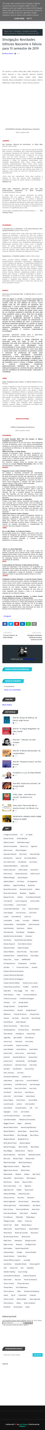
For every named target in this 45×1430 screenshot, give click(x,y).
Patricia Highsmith (9, 1201)
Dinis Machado (8, 932)
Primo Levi (28, 1221)
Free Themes (23, 1424)
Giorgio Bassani (31, 1010)
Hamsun (6, 1018)
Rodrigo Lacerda (30, 1240)
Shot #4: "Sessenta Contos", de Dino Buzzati (27, 763)
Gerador (20, 1010)
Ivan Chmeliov (8, 1045)
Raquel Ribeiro (34, 1229)
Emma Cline (7, 959)
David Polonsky (9, 928)
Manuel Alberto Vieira (11, 1127)
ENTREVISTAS (26, 959)
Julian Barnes (29, 1092)
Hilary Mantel (8, 1034)
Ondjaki (19, 1190)
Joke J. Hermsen (9, 1073)
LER (31, 1108)
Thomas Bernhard (23, 1283)
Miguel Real (26, 1166)
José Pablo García (21, 1084)
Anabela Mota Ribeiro (11, 866)
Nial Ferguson (31, 1178)
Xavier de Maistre (29, 1303)
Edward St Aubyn (23, 948)
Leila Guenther (30, 1104)
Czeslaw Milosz (8, 924)
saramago (27, 1260)
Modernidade (8, 1174)
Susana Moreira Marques (12, 1276)
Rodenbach (18, 1240)
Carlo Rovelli (8, 901)
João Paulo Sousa (21, 1065)
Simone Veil (14, 1268)
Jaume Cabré (8, 1053)
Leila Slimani (8, 1108)
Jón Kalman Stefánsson (11, 1077)
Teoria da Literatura (30, 1279)
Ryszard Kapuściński (22, 1248)
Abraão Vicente (9, 838)
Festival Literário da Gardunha (14, 971)
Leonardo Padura (21, 1108)
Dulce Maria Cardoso (25, 944)
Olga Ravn (28, 1186)
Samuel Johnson (9, 1256)
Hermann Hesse (23, 1030)
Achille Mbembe (22, 838)
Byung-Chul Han (9, 897)
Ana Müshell (22, 862)
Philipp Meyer (30, 1217)
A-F (22, 835)
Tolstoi (6, 1295)
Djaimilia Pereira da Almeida (13, 936)
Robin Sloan (7, 1240)
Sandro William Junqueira (12, 1260)
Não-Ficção (36, 1174)
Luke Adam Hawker (10, 1119)
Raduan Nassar (27, 1225)
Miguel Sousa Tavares (11, 1170)
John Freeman (29, 1069)
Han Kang (15, 1018)
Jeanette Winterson (19, 1057)
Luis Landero (27, 1116)
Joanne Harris (8, 1061)
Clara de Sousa (21, 913)
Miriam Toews (25, 1170)
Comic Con (27, 916)
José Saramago (35, 1084)
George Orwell (23, 1002)
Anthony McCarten (21, 874)
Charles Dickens (33, 909)
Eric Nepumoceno (9, 963)
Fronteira (7, 1002)
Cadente (20, 897)
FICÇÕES (25, 987)
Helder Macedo (21, 1022)
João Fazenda (20, 1061)
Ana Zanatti (33, 862)
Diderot (29, 928)
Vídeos (18, 1303)
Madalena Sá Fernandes (27, 1119)
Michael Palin (30, 1158)
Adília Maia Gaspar (23, 842)
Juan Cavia (32, 1088)
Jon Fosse (20, 1073)
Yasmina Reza (18, 1307)
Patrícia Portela (23, 1201)
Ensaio (16, 959)
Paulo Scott (35, 1209)
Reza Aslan (34, 1233)
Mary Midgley (8, 1151)
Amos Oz (18, 858)
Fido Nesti (35, 987)
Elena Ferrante (22, 952)
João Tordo (33, 1065)
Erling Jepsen (22, 963)
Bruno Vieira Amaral (10, 893)
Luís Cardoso (25, 1112)
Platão (20, 1221)
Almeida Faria (8, 858)
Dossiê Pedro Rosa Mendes (23, 940)
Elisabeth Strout (9, 956)
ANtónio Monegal (9, 877)
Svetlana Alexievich (29, 1276)
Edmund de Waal (9, 948)
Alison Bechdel (35, 854)
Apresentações (23, 877)
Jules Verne (18, 1092)
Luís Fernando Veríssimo (12, 1116)
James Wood (33, 1049)
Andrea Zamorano (9, 870)
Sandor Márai (22, 1256)
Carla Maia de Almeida (33, 897)
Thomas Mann (8, 1287)
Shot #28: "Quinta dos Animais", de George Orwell (26, 784)
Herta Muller (36, 1030)
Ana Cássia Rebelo (30, 858)
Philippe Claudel (9, 1221)
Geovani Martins (9, 1010)
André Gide (24, 866)
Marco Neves (34, 1135)
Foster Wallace (9, 995)
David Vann (20, 928)
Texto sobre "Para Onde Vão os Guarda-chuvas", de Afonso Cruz (25, 806)
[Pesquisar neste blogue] (17, 1355)
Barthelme (31, 885)
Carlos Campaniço (21, 901)
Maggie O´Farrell (9, 1123)
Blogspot (22, 1426)
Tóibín (19, 1291)
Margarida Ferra (23, 1139)
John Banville (17, 1069)
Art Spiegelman (32, 881)
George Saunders (9, 1006)
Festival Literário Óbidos (12, 983)
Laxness (19, 1104)
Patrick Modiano (24, 1205)
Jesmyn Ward (33, 1057)
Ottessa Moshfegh (9, 1194)
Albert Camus (8, 850)
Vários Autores (8, 1303)
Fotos (18, 995)
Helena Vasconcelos (10, 1026)
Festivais (34, 967)
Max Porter (21, 1155)
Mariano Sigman (25, 1143)
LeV (36, 1108)
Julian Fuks (7, 1096)
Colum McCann (16, 916)
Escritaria (33, 963)
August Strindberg (19, 885)
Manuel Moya (22, 1131)
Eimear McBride (9, 952)
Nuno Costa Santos (10, 1186)
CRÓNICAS (35, 920)
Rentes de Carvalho (21, 1233)
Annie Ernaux (8, 874)
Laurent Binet (32, 1100)
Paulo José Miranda (22, 1209)
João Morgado (32, 1061)
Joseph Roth (7, 1088)
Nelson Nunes (18, 1178)
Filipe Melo (7, 991)
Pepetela (34, 1213)
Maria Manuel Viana (10, 1143)
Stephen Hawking (9, 1272)
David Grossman (34, 924)
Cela (23, 909)
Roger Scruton (8, 1244)
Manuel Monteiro (9, 1131)
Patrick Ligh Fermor (10, 1205)
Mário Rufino (8, 53)
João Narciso (8, 1065)
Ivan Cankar (29, 1041)
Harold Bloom (8, 1022)
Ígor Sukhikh (18, 1037)
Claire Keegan (8, 913)
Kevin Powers (20, 1100)
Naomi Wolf (7, 1178)
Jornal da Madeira (32, 1080)
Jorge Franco (19, 1080)
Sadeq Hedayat (9, 1252)
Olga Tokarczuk (8, 1190)
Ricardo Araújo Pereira (11, 1237)
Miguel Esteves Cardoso (11, 1166)
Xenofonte (7, 1307)
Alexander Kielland (10, 854)
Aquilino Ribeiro (9, 881)
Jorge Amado (8, 1080)
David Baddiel (21, 924)
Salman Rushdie (30, 1252)
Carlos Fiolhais (8, 905)
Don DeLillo (7, 940)
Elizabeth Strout (22, 956)
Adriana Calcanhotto (10, 846)
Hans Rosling (36, 1018)
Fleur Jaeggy (18, 991)
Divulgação (17, 31)
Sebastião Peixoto (20, 1264)
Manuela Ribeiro (9, 1135)
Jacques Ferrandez (22, 1045)
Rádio (16, 1225)
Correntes (26, 920)
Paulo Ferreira (8, 1209)
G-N (14, 1002)
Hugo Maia (7, 1037)
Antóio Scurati (35, 874)
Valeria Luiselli (9, 1299)
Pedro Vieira (24, 1213)
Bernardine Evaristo (10, 889)
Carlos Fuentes (21, 905)
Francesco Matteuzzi (30, 995)
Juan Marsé (7, 1092)
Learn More (19, 19)
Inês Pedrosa (29, 1037)
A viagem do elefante (10, 835)
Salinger (19, 1252)
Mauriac (30, 1151)
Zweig (27, 1307)
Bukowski (23, 893)
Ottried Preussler (24, 1194)
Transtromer (22, 1295)
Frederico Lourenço (10, 998)
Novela (17, 1182)
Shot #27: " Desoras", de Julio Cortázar (24, 741)
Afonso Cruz (24, 846)
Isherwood (18, 1041)
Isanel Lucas (8, 1041)
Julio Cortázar (18, 1096)
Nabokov (18, 1174)
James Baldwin (8, 1049)
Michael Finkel (18, 1158)
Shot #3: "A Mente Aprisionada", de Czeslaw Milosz (26, 752)
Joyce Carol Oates (20, 1088)
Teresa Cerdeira (9, 1283)
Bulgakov (32, 893)
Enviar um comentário (12, 690)
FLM (26, 991)
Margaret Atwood (9, 1139)
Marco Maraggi (22, 1135)
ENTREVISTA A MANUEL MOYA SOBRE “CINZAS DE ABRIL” (27, 817)
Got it (29, 19)
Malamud (28, 1123)
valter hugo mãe (34, 1299)
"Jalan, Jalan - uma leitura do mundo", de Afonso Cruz (24, 795)
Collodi (6, 916)
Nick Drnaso (7, 1182)
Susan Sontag (22, 1272)
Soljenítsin (30, 1268)
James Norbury (21, 1049)
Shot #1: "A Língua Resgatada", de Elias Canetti (26, 730)
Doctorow (28, 936)
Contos (17, 920)
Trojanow (33, 1295)
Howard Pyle (31, 1034)
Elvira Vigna (34, 956)
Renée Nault (8, 1233)
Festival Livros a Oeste (30, 983)
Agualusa (34, 846)
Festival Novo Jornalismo (12, 987)
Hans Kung (25, 1018)
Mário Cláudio (23, 1147)
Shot (5, 1268)
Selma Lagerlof (35, 1264)
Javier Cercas (19, 1053)
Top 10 (13, 1295)
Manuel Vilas (34, 1131)
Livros (16, 1112)
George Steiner (23, 1006)
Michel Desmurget (9, 1162)
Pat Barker (30, 1198)
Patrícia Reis (36, 1201)
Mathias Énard (20, 1151)
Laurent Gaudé (8, 1104)
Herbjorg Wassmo (9, 1030)
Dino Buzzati (20, 932)
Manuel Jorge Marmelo (28, 1127)
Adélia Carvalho (9, 842)
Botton (37, 889)
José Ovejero (8, 1084)
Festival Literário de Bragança (13, 979)
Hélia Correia (24, 1026)
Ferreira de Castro (23, 967)
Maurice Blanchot (9, 1155)
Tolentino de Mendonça (31, 1291)
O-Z (20, 1186)
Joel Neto (7, 1069)
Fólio (32, 991)
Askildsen (7, 885)
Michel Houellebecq (25, 1162)
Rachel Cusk (8, 1225)
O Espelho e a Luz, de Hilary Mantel (27, 773)
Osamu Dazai (29, 1190)
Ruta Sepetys (8, 1248)
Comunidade (8, 920)
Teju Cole (18, 1279)
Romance (19, 1244)
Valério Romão (21, 1299)
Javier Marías (31, 1053)
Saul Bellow (7, 1264)
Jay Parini (7, 1057)
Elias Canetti (34, 952)
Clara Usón (32, 913)
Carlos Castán (34, 901)
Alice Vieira (23, 854)
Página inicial (8, 31)
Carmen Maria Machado (11, 909)
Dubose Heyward (9, 944)
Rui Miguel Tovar (30, 1244)
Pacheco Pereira (9, 1198)
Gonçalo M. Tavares (20, 1014)
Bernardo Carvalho (26, 889)
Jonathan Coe (26, 1077)
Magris (20, 1123)
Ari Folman (20, 881)
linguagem (7, 1112)
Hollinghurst (20, 1034)
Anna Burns (34, 870)
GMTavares (7, 1014)
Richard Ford (26, 1237)
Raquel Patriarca (20, 1229)
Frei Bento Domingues (27, 998)
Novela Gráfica (27, 1182)
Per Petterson (8, 1217)
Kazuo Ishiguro (8, 1100)
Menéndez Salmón (34, 1155)
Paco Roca (21, 1198)
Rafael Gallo (8, 1229)
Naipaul (26, 1174)
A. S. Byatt (29, 835)
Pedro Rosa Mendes (10, 1213)
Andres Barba (23, 870)
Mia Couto (7, 1158)
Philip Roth (19, 1217)
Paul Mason (36, 1205)
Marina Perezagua (9, 1147)
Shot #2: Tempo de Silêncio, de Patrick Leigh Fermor (25, 719)
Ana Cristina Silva (9, 862)
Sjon (22, 1268)
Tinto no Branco (9, 1291)
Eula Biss (6, 967)
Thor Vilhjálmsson (22, 1287)
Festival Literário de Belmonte (13, 975)
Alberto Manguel (21, 850)
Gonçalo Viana (34, 1014)
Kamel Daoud (30, 1096)
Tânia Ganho (8, 1279)
